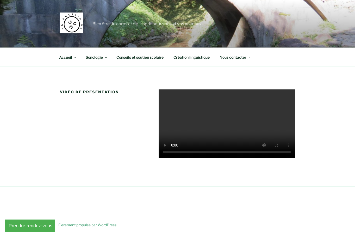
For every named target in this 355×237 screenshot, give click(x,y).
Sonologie (97, 57)
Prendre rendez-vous (29, 225)
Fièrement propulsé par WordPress (87, 225)
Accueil (68, 57)
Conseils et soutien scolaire (140, 57)
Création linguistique (191, 57)
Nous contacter (235, 57)
